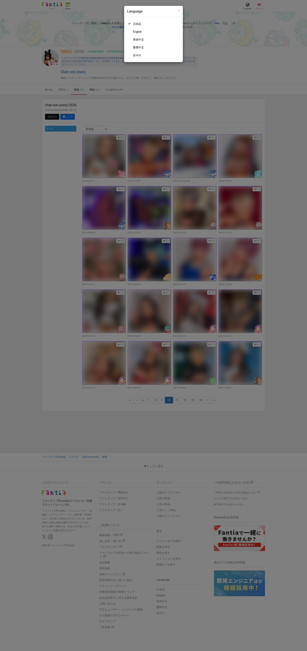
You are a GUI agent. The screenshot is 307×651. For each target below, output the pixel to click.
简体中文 (138, 39)
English (137, 31)
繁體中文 (138, 47)
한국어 (137, 55)
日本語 (137, 23)
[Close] (179, 10)
